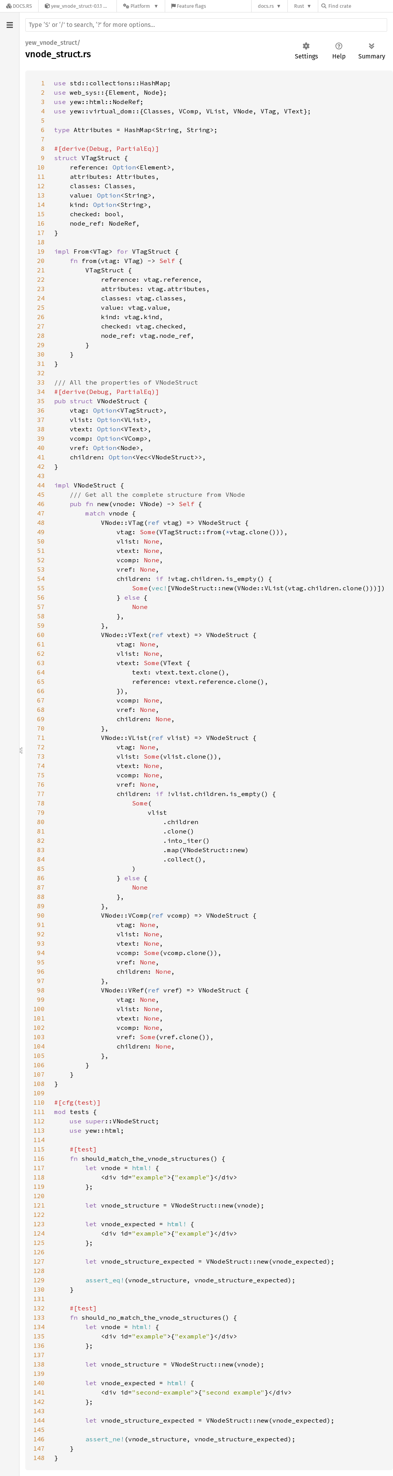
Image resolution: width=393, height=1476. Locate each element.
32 (41, 373)
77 (41, 794)
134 (39, 1327)
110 (39, 1102)
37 (41, 420)
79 (41, 812)
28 (41, 335)
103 (39, 1037)
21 (41, 270)
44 (41, 485)
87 (41, 887)
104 (39, 1046)
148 (39, 1458)
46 (41, 504)
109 (39, 1093)
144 (39, 1420)
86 (41, 878)
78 (41, 803)
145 (39, 1430)
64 (41, 672)
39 (41, 438)
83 (41, 850)
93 (41, 943)
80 (41, 822)
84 (41, 859)
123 (39, 1224)
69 (41, 719)
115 (39, 1149)
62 (41, 653)
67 (41, 700)
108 (39, 1084)
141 (39, 1392)
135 (39, 1336)
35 (41, 401)
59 (41, 625)
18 (41, 242)
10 (41, 167)
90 (41, 915)
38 (41, 429)
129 (39, 1280)
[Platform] (141, 6)
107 (39, 1074)
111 (39, 1112)
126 (39, 1252)
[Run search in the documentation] (206, 25)
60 (41, 635)
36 (41, 410)
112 (39, 1121)
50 (41, 541)
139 (39, 1373)
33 (41, 382)
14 (41, 204)
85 (41, 868)
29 (41, 345)
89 (41, 906)
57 (41, 607)
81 (41, 831)
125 (39, 1242)
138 (39, 1364)
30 (41, 354)
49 (41, 532)
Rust (299, 6)
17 (41, 233)
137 (39, 1355)
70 (41, 728)
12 (41, 186)
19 (41, 251)
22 (41, 279)
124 (39, 1233)
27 (41, 326)
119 (39, 1186)
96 (41, 971)
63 (41, 663)
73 (41, 756)
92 (41, 934)
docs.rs (266, 6)
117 (39, 1168)
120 (39, 1196)
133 (39, 1317)
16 (41, 223)
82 (41, 840)
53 (41, 569)
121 (39, 1205)
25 (41, 307)
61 (41, 644)
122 (39, 1214)
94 (41, 953)
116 (39, 1158)
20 (41, 261)
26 (41, 317)
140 (39, 1383)
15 (41, 214)
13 (41, 195)
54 (41, 579)
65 (41, 681)
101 (39, 1018)
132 (39, 1308)
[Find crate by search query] (360, 6)
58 (41, 616)
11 (41, 176)
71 (41, 738)
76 (41, 784)
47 (41, 513)
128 (39, 1271)
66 (41, 691)
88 (41, 896)
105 (39, 1055)
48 (41, 522)
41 (41, 457)
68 (41, 709)
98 (41, 990)
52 (41, 560)
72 (41, 747)
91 (41, 925)
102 (39, 1027)
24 (41, 298)
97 (41, 981)
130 (39, 1289)
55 (41, 588)
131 (39, 1299)
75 (41, 775)
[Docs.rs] (19, 6)
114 (39, 1140)
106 (39, 1065)
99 (41, 999)
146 (39, 1439)
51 (41, 550)
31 (41, 363)
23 (41, 289)
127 (39, 1261)
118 (39, 1177)
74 (41, 766)
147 (39, 1448)
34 (41, 391)
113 (39, 1130)
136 (39, 1345)
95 (41, 962)
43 (41, 476)
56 (41, 597)
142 (39, 1401)
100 (39, 1009)
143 (39, 1411)
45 (41, 494)
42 (41, 466)
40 (41, 448)
